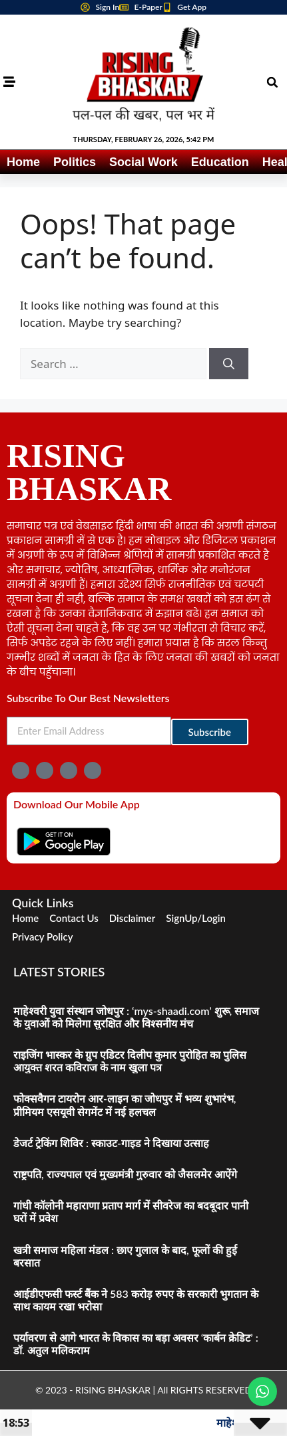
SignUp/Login (196, 918)
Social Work (143, 162)
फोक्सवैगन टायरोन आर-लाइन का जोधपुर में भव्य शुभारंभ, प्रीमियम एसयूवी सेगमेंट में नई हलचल (124, 1104)
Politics (74, 162)
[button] (272, 82)
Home (23, 162)
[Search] (228, 364)
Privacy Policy (42, 936)
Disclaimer (132, 918)
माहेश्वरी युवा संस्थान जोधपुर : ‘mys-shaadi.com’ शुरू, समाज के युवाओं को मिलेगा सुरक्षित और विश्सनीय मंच (136, 1017)
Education (220, 162)
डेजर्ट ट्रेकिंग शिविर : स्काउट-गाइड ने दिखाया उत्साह (111, 1142)
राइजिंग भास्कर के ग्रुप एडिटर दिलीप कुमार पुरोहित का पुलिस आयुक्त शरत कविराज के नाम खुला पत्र (129, 1060)
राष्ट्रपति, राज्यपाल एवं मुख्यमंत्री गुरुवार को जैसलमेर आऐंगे (125, 1174)
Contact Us (73, 918)
